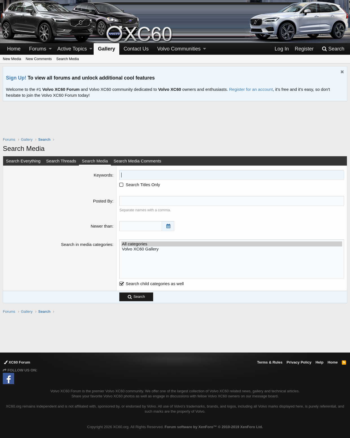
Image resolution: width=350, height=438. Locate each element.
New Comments (39, 59)
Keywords (103, 175)
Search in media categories (86, 244)
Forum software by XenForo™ (214, 427)
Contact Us (136, 49)
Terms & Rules (269, 362)
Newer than (101, 226)
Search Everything (23, 161)
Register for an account (251, 89)
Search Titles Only (139, 184)
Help (319, 362)
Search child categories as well (151, 283)
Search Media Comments (137, 161)
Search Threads (61, 161)
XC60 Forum (17, 362)
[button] (50, 49)
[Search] (333, 49)
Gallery (106, 49)
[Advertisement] (175, 122)
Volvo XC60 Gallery (231, 249)
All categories (231, 243)
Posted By (102, 201)
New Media (12, 59)
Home (14, 49)
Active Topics (72, 49)
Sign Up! (16, 78)
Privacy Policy (299, 362)
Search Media (67, 59)
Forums (37, 49)
